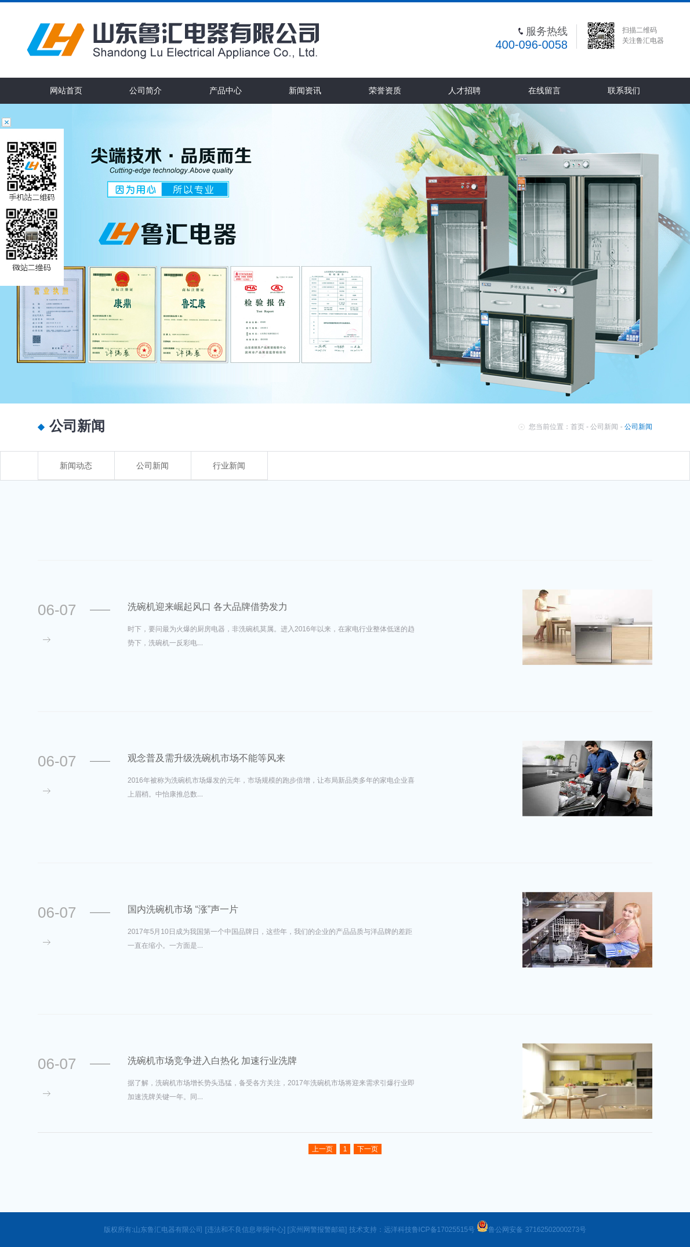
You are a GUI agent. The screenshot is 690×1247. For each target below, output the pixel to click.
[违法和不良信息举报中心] (245, 1230)
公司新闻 (604, 427)
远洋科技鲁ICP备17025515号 (430, 1230)
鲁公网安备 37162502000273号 (531, 1230)
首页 (577, 427)
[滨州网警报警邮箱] (317, 1230)
